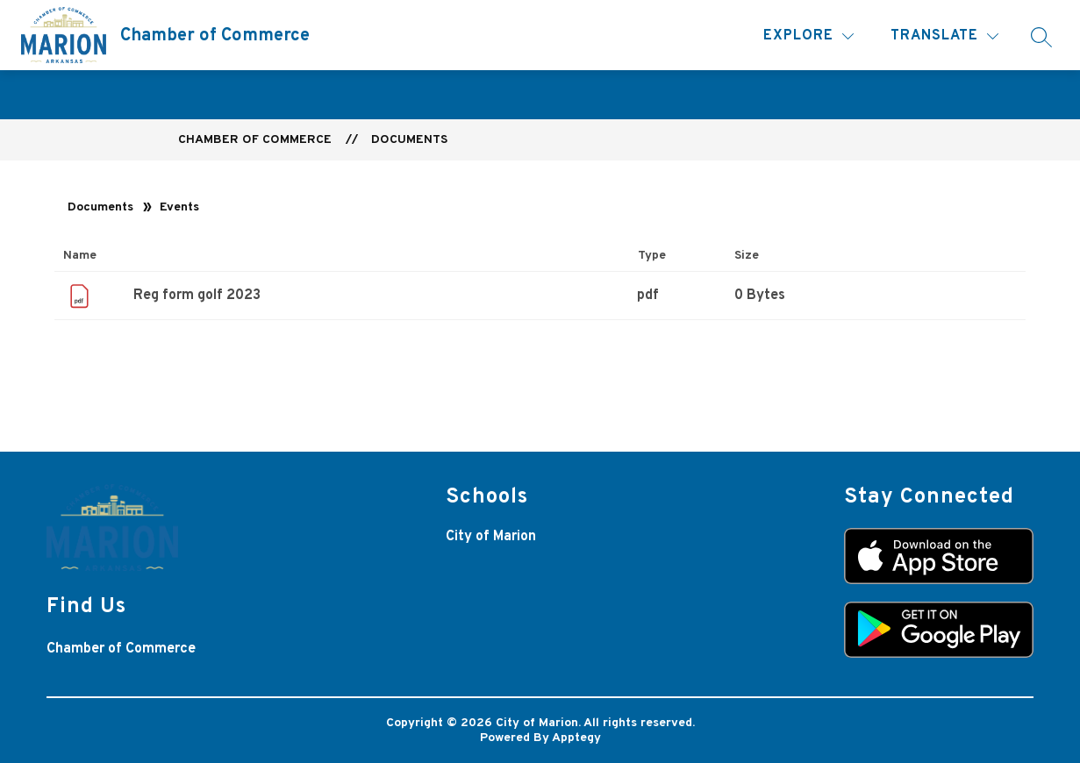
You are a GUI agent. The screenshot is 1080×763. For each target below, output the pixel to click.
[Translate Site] (944, 36)
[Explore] (808, 36)
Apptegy (576, 738)
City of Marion (491, 537)
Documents (409, 139)
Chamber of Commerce (255, 139)
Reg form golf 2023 (197, 295)
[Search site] (1041, 36)
